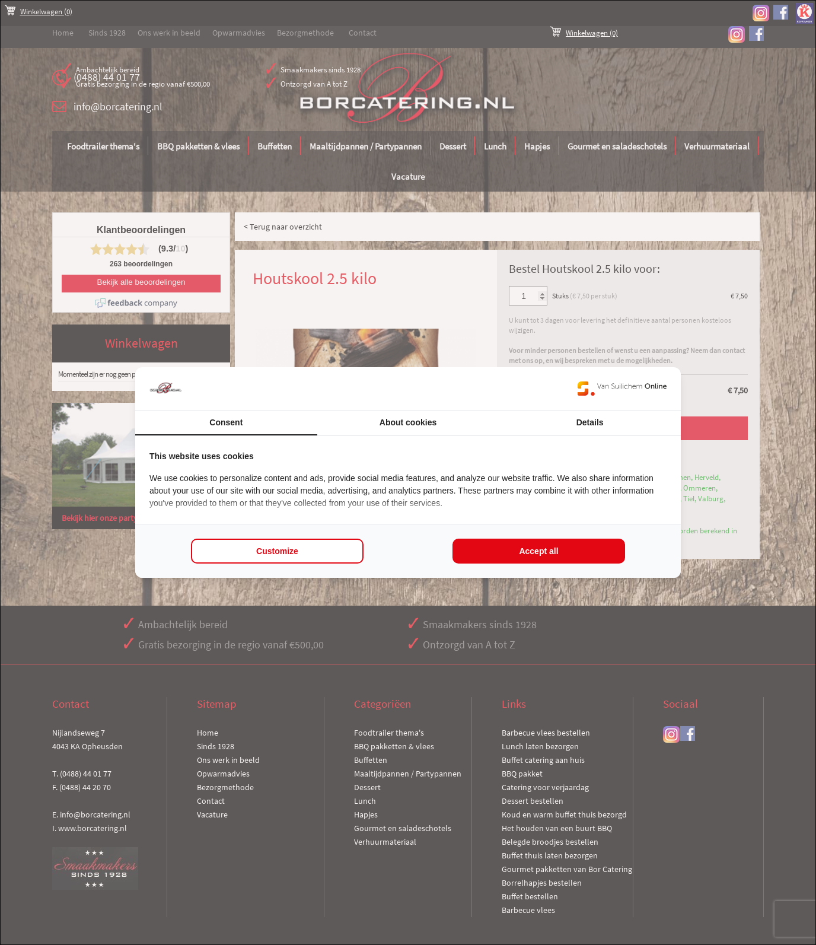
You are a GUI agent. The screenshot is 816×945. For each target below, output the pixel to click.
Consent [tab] (226, 422)
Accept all (538, 551)
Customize (277, 551)
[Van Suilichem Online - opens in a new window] (622, 388)
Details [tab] (590, 422)
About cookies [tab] (408, 422)
